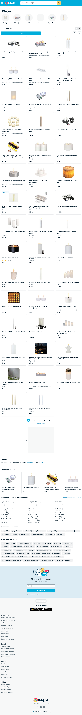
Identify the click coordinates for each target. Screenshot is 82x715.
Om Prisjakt (4, 664)
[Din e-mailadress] (41, 585)
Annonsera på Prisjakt (7, 651)
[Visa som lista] (76, 28)
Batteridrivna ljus (31, 462)
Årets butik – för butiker (8, 654)
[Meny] (2, 3)
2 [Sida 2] (31, 420)
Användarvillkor (5, 684)
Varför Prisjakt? (5, 646)
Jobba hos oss (5, 672)
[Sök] (59, 3)
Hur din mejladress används (33, 594)
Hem (2, 8)
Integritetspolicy (6, 689)
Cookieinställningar (7, 692)
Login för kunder (6, 657)
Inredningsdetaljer (23, 8)
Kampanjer (4, 636)
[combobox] (38, 3)
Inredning (15, 8)
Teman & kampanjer (7, 628)
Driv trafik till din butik (7, 648)
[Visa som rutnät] (73, 28)
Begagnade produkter (7, 639)
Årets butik (4, 631)
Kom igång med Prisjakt (8, 617)
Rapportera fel (41, 423)
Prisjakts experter (6, 625)
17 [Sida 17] (50, 420)
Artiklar (3, 623)
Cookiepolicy (5, 687)
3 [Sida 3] (34, 420)
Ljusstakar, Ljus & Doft (34, 8)
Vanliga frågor (5, 666)
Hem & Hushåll (8, 8)
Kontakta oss (5, 669)
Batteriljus (40, 462)
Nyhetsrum (4, 674)
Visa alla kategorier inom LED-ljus (72, 497)
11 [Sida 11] (44, 420)
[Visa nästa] (53, 420)
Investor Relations (6, 677)
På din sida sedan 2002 (8, 620)
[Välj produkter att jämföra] (74, 33)
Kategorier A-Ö (5, 633)
